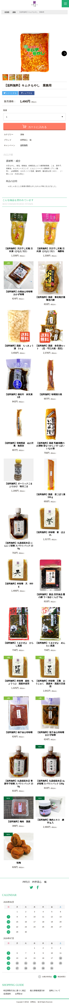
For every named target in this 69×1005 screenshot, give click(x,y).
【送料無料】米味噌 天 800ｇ (18, 585)
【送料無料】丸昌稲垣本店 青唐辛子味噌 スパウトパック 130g (18, 784)
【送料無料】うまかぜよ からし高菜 (19, 644)
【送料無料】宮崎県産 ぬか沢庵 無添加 (19, 444)
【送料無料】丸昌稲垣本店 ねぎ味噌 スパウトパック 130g (50, 782)
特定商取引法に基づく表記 (14, 990)
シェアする (26, 93)
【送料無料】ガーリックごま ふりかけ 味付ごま (19, 485)
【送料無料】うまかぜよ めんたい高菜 (50, 644)
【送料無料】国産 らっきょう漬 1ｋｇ (19, 347)
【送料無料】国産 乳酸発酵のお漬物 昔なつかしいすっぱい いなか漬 (50, 446)
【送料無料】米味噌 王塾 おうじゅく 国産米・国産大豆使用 (50, 684)
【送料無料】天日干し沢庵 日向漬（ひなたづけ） (19, 249)
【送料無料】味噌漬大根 (50, 394)
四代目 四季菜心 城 (34, 882)
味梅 (19, 863)
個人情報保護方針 (37, 990)
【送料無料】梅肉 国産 (18, 821)
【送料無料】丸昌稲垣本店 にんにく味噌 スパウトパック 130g (18, 546)
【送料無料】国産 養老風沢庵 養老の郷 (50, 298)
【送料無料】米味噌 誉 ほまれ (50, 533)
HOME (7, 12)
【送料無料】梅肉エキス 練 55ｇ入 (51, 821)
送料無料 (24, 145)
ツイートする (10, 93)
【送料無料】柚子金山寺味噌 (18, 732)
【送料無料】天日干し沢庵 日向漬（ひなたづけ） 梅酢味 (50, 249)
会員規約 (7, 994)
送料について (54, 990)
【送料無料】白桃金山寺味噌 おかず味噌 (19, 293)
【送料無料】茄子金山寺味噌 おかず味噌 (51, 733)
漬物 (14, 12)
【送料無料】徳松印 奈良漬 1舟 (19, 395)
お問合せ (19, 994)
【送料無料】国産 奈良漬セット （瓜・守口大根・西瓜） (50, 347)
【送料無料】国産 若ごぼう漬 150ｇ (50, 495)
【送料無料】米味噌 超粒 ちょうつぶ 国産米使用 (19, 682)
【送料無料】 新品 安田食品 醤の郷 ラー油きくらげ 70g (50, 595)
